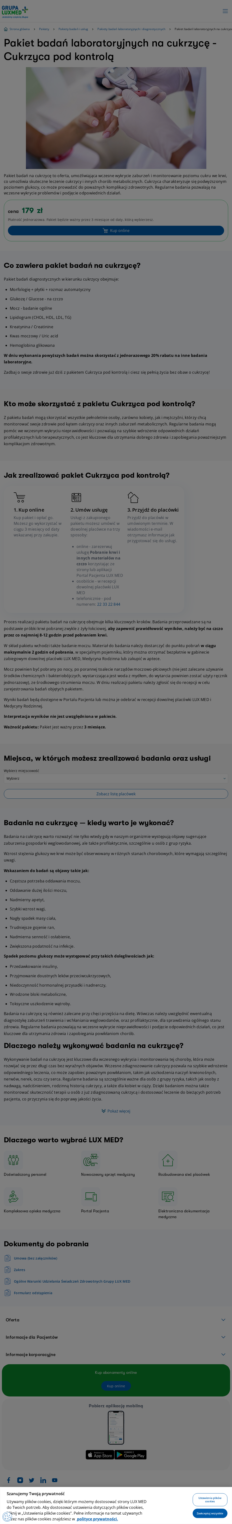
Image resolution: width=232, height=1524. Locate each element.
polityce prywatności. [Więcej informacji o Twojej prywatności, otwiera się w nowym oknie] (97, 1519)
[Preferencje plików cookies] (7, 1517)
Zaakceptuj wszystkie (210, 1513)
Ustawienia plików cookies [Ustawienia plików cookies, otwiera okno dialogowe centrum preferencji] (210, 1499)
